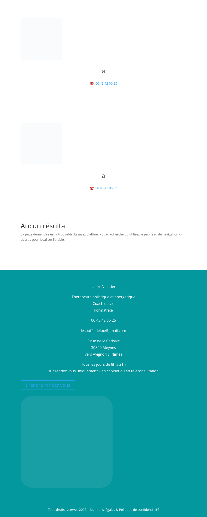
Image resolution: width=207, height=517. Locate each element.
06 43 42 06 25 (103, 83)
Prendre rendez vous (48, 385)
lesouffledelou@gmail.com (103, 330)
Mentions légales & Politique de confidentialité (124, 509)
